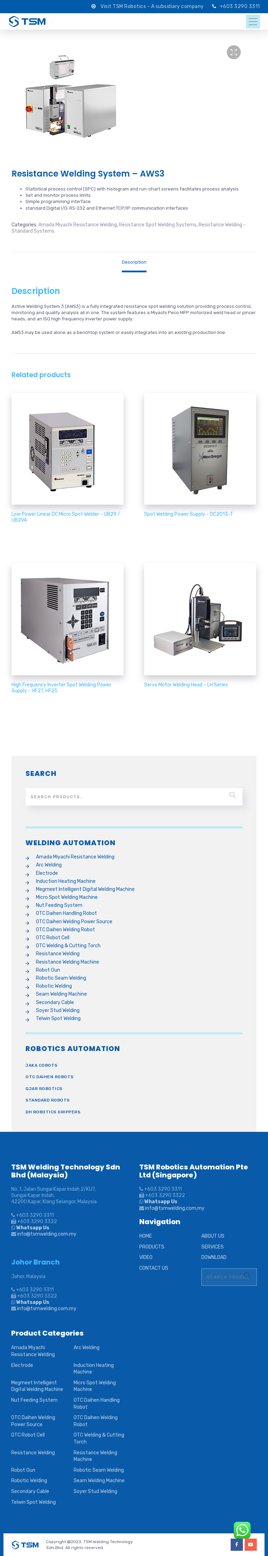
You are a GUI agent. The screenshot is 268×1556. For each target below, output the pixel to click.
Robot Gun (48, 970)
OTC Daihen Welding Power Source (74, 922)
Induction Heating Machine (66, 881)
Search (232, 795)
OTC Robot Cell (52, 938)
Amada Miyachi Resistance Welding (77, 225)
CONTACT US (153, 1268)
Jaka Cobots (41, 1065)
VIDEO (145, 1257)
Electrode (47, 873)
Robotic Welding (54, 986)
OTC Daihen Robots (49, 1076)
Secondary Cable (55, 1002)
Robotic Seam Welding (61, 978)
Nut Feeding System (59, 905)
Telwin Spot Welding (58, 1018)
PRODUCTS (151, 1247)
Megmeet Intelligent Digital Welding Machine (85, 889)
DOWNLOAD (213, 1257)
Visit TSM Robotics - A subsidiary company (152, 6)
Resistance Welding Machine (67, 962)
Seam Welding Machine (61, 994)
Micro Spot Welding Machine (67, 897)
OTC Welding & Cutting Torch (68, 946)
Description (134, 262)
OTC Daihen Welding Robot (65, 930)
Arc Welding (49, 865)
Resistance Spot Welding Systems (157, 225)
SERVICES (212, 1247)
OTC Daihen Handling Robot (66, 913)
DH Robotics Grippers (52, 1112)
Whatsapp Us (32, 1228)
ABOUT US (212, 1236)
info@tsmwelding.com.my (46, 1234)
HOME (145, 1236)
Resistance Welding (58, 954)
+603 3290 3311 (240, 6)
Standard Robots (47, 1100)
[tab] (134, 262)
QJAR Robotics (43, 1088)
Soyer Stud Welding (58, 1010)
